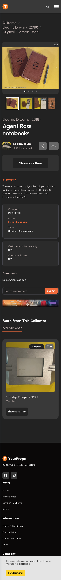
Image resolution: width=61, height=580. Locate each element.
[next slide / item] (56, 68)
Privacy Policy (9, 532)
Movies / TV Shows (12, 503)
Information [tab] (9, 179)
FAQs (5, 544)
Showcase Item (30, 163)
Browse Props (9, 496)
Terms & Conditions (12, 526)
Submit (51, 290)
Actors (5, 509)
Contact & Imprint (11, 538)
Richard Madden (17, 222)
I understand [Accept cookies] (15, 573)
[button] (24, 91)
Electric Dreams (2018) (21, 119)
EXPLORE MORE (12, 328)
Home (5, 490)
